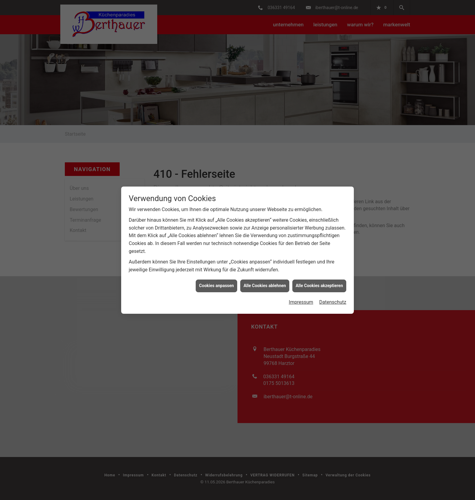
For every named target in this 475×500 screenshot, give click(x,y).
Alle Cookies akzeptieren (319, 278)
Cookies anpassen (216, 278)
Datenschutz (332, 294)
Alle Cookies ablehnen (265, 278)
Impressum (301, 294)
